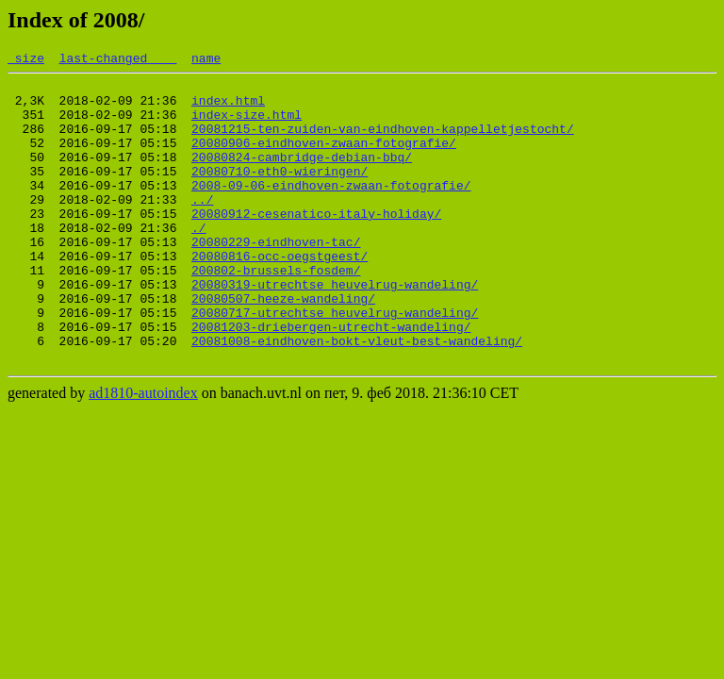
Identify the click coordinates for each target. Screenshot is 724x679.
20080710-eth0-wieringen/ (279, 193)
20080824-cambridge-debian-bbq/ (301, 176)
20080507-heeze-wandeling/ (283, 346)
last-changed (118, 60)
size (26, 60)
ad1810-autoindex (143, 452)
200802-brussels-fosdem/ (275, 312)
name (206, 60)
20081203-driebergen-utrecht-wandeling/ (330, 380)
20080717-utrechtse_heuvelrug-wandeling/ (334, 363)
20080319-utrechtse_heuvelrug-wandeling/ (334, 329)
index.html (228, 108)
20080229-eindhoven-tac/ (275, 278)
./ (198, 261)
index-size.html (246, 125)
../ (202, 227)
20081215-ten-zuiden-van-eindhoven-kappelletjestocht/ (382, 142)
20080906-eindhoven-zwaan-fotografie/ (323, 159)
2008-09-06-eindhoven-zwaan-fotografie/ (330, 210)
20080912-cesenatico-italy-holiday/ (316, 244)
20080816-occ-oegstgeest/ (279, 295)
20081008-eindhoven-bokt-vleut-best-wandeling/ (356, 397)
